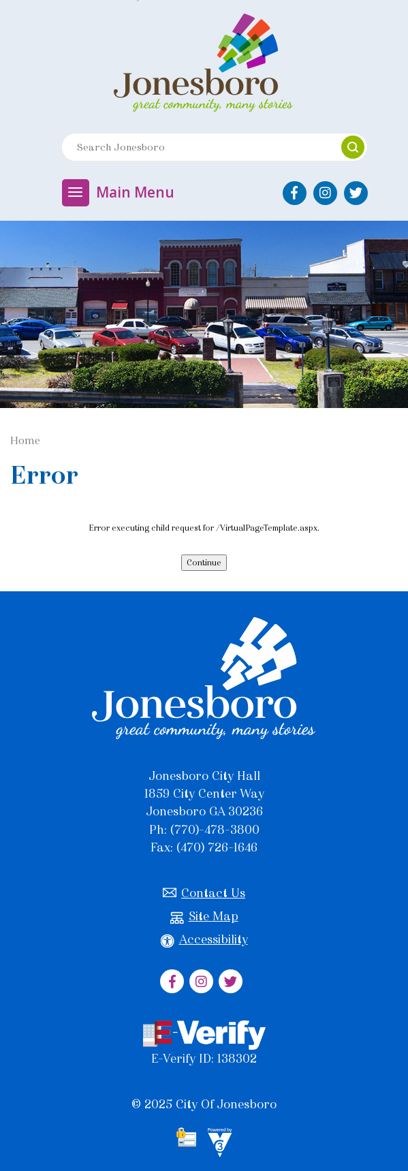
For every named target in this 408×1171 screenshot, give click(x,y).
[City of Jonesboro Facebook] (295, 193)
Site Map (204, 916)
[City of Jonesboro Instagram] (325, 193)
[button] (352, 147)
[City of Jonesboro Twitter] (356, 193)
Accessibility (204, 940)
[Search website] (195, 147)
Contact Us (204, 893)
